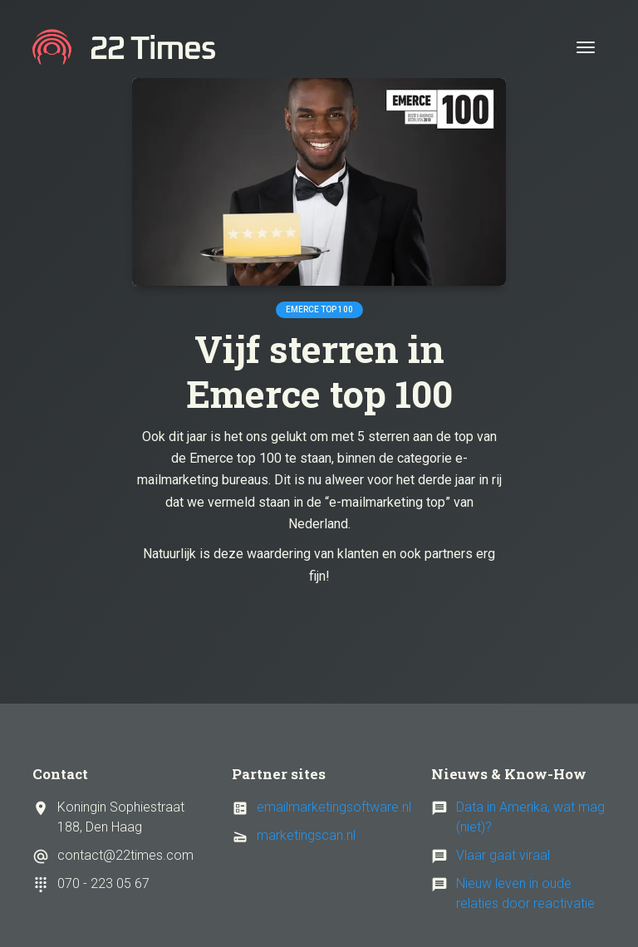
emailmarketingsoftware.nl (334, 807)
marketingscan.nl (306, 835)
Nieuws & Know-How (508, 773)
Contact (60, 773)
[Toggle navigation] (586, 47)
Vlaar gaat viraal (503, 855)
